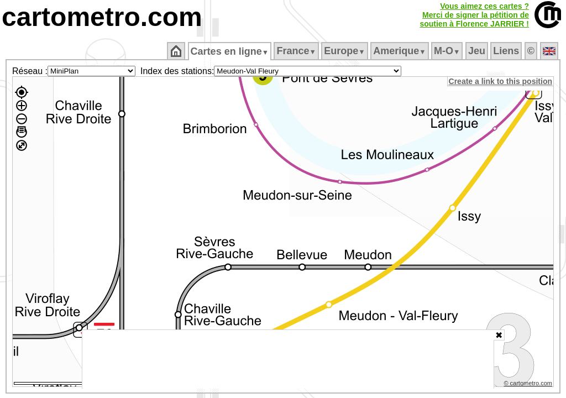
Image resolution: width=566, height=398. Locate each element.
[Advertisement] (288, 359)
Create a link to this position (501, 81)
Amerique (400, 50)
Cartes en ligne (230, 51)
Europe (345, 50)
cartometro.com (102, 17)
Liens (507, 50)
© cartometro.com (529, 384)
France (297, 50)
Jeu (477, 50)
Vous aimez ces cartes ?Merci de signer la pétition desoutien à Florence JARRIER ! (474, 15)
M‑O (448, 50)
